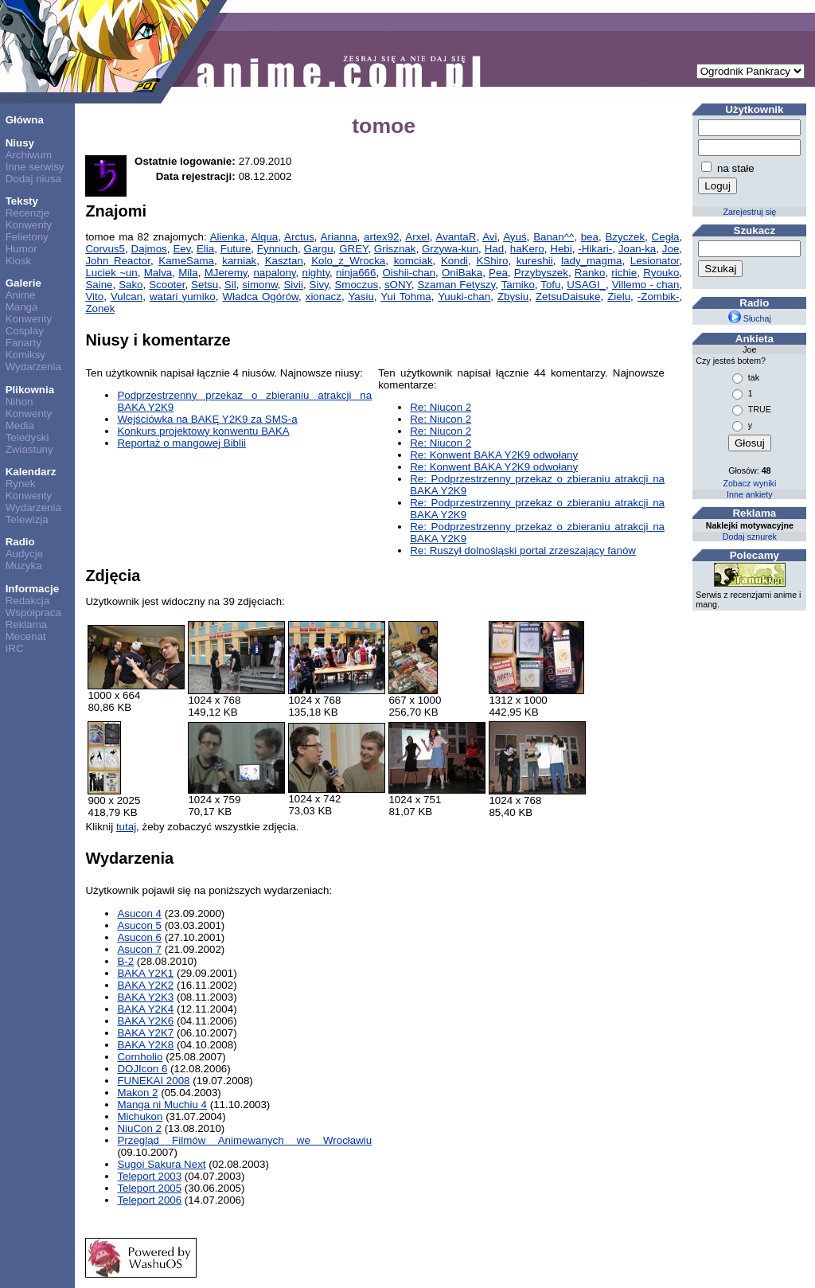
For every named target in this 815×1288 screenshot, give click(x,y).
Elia (205, 249)
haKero (527, 249)
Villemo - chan (646, 285)
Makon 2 (137, 1093)
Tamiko (518, 285)
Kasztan (284, 261)
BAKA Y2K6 (145, 1021)
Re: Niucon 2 (440, 407)
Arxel (417, 237)
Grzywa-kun (450, 249)
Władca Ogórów (260, 296)
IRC (15, 648)
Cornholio (139, 1057)
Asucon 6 (139, 937)
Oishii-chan (408, 273)
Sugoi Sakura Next (161, 1164)
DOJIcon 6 (142, 1069)
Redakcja (28, 601)
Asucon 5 (139, 925)
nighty (316, 273)
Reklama (27, 624)
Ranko (590, 273)
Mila (187, 273)
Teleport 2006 (149, 1200)
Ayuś (514, 237)
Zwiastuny (29, 449)
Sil (230, 285)
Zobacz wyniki (749, 483)
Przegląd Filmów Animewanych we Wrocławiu (244, 1140)
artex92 (381, 237)
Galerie (23, 283)
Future (236, 249)
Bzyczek (625, 237)
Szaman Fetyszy (456, 285)
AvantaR (455, 237)
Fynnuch (277, 249)
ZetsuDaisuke (568, 296)
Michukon (139, 1116)
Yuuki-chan (464, 296)
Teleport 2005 (149, 1188)
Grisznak (395, 249)
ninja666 (356, 273)
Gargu (318, 249)
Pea (498, 273)
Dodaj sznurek (750, 536)
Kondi (454, 261)
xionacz (323, 296)
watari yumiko (183, 296)
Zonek (100, 308)
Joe (671, 249)
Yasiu (360, 296)
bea (590, 237)
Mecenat (26, 636)
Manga (22, 307)
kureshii (535, 261)
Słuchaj (749, 318)
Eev (181, 249)
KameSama (186, 261)
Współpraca (33, 613)
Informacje (32, 589)
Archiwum (29, 155)
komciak (413, 261)
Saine (98, 285)
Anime (21, 295)
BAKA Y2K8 (145, 1045)
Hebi (560, 249)
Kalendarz (31, 472)
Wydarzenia (33, 367)
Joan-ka (637, 249)
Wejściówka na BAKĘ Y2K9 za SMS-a (207, 419)
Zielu (618, 296)
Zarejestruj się (749, 212)
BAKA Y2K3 (145, 997)
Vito (94, 296)
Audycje (24, 554)
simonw (259, 285)
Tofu (550, 285)
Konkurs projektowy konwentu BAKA (203, 431)
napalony (274, 273)
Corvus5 (105, 249)
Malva (158, 273)
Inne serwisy (35, 167)
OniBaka (462, 273)
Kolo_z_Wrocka (348, 261)
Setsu (204, 285)
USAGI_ (586, 285)
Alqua (264, 237)
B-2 (125, 961)
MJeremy (226, 273)
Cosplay (25, 331)
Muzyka (24, 566)
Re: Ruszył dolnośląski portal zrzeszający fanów (523, 550)
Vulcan (126, 296)
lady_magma (591, 261)
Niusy (20, 143)
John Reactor (117, 261)
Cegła (666, 237)
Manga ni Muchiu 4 (162, 1104)
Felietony (27, 237)
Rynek (21, 484)
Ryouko (661, 273)
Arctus (299, 237)
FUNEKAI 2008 (153, 1081)
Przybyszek (541, 273)
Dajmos (149, 249)
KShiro (492, 261)
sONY (397, 285)
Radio (20, 542)
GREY (353, 249)
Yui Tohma (405, 296)
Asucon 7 (139, 949)
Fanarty (23, 343)
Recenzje (28, 213)
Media (20, 425)
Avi (489, 237)
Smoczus (356, 285)
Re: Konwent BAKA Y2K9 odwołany (494, 455)
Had (494, 249)
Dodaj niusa (33, 179)
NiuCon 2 (139, 1128)
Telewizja (27, 519)
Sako (130, 285)
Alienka (227, 237)
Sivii (292, 285)
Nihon (19, 402)
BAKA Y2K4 (145, 1009)
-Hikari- (595, 249)
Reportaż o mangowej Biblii (181, 443)
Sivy (319, 285)
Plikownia (30, 390)
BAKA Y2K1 (145, 973)
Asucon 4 (139, 913)
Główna (25, 120)
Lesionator (655, 261)
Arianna (339, 237)
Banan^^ (553, 237)
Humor (21, 249)
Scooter (167, 285)
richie (624, 273)
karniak (239, 261)
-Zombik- (659, 296)
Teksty (22, 201)
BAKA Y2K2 (145, 985)
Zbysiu (512, 296)
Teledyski (27, 437)
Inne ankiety (749, 494)
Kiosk (19, 261)
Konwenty (29, 225)
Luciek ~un (111, 273)
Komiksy (25, 355)
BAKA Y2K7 (145, 1033)
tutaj (126, 827)
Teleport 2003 (149, 1176)
